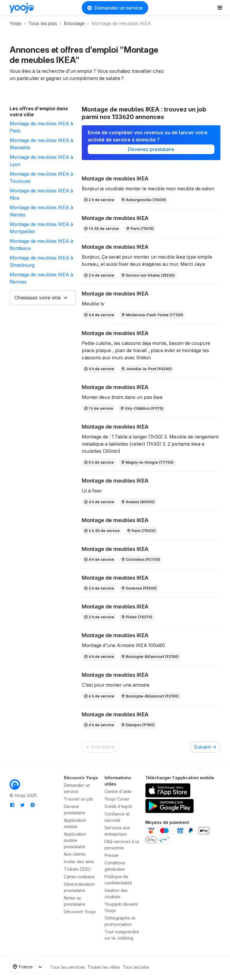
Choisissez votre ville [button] (37, 298)
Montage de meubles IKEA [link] (115, 178)
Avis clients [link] (75, 854)
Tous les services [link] (67, 967)
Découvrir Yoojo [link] (80, 911)
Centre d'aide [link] (118, 791)
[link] (21, 8)
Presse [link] (111, 855)
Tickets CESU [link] (77, 869)
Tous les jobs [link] (135, 967)
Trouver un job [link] (78, 798)
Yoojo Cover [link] (117, 798)
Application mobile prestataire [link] (75, 840)
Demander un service (115, 7)
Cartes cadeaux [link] (79, 876)
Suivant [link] (205, 747)
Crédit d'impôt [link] (118, 806)
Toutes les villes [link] (103, 967)
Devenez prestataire (151, 149)
